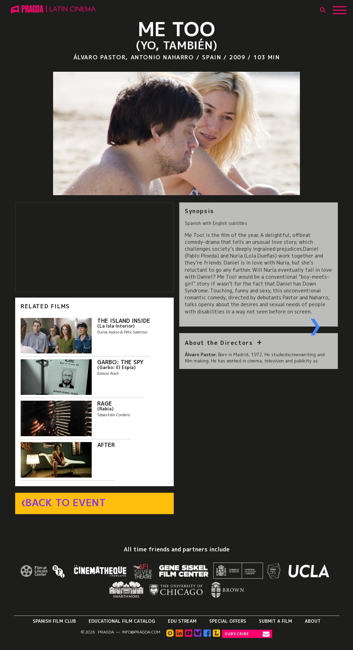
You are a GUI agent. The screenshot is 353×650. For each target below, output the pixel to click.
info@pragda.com (141, 632)
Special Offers (227, 621)
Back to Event (66, 502)
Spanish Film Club (54, 621)
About (313, 621)
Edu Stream (182, 621)
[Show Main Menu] (339, 7)
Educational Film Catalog (122, 621)
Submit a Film (275, 621)
